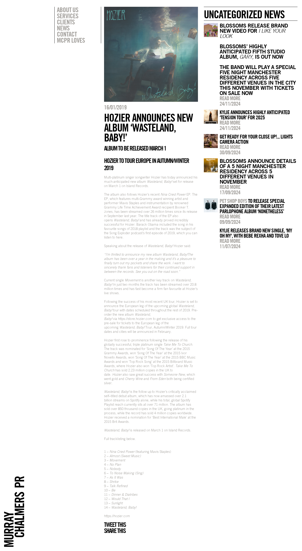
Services (67, 16)
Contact (67, 34)
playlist (143, 229)
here (119, 237)
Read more (230, 98)
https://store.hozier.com (135, 319)
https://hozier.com (117, 516)
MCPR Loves (71, 40)
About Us (67, 10)
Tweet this (115, 524)
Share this (114, 531)
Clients (66, 22)
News (63, 28)
